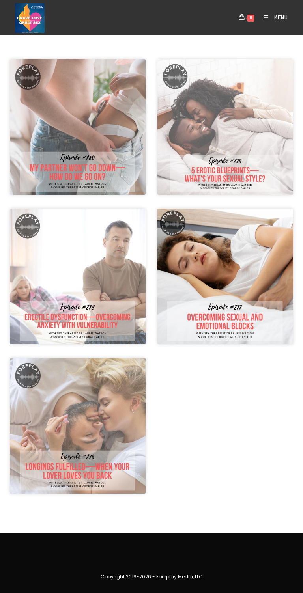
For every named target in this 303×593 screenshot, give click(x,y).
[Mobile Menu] (273, 18)
